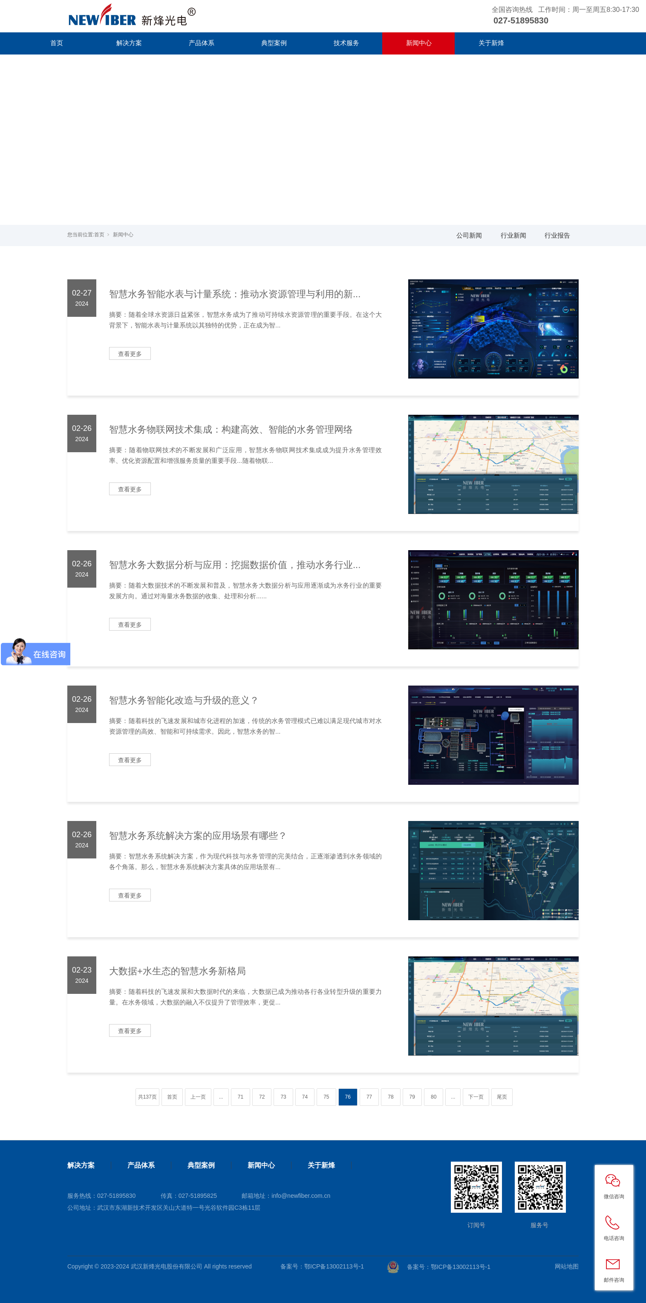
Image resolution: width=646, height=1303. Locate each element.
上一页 (198, 1097)
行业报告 (557, 235)
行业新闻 (513, 235)
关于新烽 (491, 42)
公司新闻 (469, 235)
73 (283, 1097)
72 (262, 1097)
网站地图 (567, 1266)
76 (348, 1097)
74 (305, 1097)
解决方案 (129, 42)
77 (369, 1097)
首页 (56, 42)
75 (326, 1097)
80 (433, 1097)
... (221, 1097)
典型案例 (274, 42)
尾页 (502, 1097)
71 (240, 1097)
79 (412, 1097)
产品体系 (201, 42)
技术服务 (346, 42)
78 (390, 1097)
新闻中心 (419, 42)
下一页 (476, 1097)
